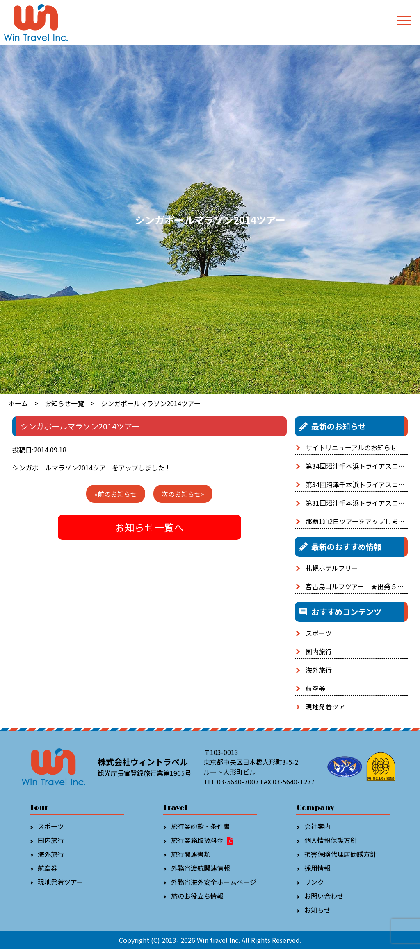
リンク (314, 882)
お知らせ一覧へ (149, 527)
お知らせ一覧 (64, 403)
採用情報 (317, 868)
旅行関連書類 (190, 854)
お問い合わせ (324, 896)
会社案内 (317, 826)
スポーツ (319, 633)
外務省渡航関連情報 (200, 868)
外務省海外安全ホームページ (213, 882)
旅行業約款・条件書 (200, 826)
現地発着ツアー (328, 707)
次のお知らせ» (183, 494)
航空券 (315, 688)
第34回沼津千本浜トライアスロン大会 (362, 466)
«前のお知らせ (115, 494)
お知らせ (317, 910)
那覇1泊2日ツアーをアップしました (358, 521)
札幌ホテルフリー (332, 568)
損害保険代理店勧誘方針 (340, 854)
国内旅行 (319, 651)
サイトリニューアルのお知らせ (351, 447)
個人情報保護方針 (330, 840)
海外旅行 (319, 670)
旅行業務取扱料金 (202, 840)
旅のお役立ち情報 (197, 896)
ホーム (18, 403)
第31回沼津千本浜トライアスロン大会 (362, 503)
